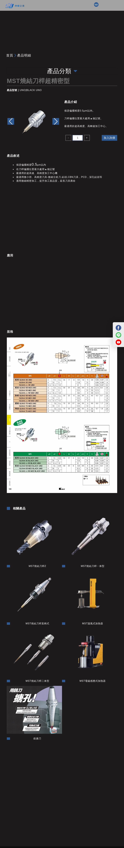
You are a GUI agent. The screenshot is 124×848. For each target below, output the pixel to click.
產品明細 (24, 55)
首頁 (9, 55)
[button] (55, 121)
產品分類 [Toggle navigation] (62, 71)
